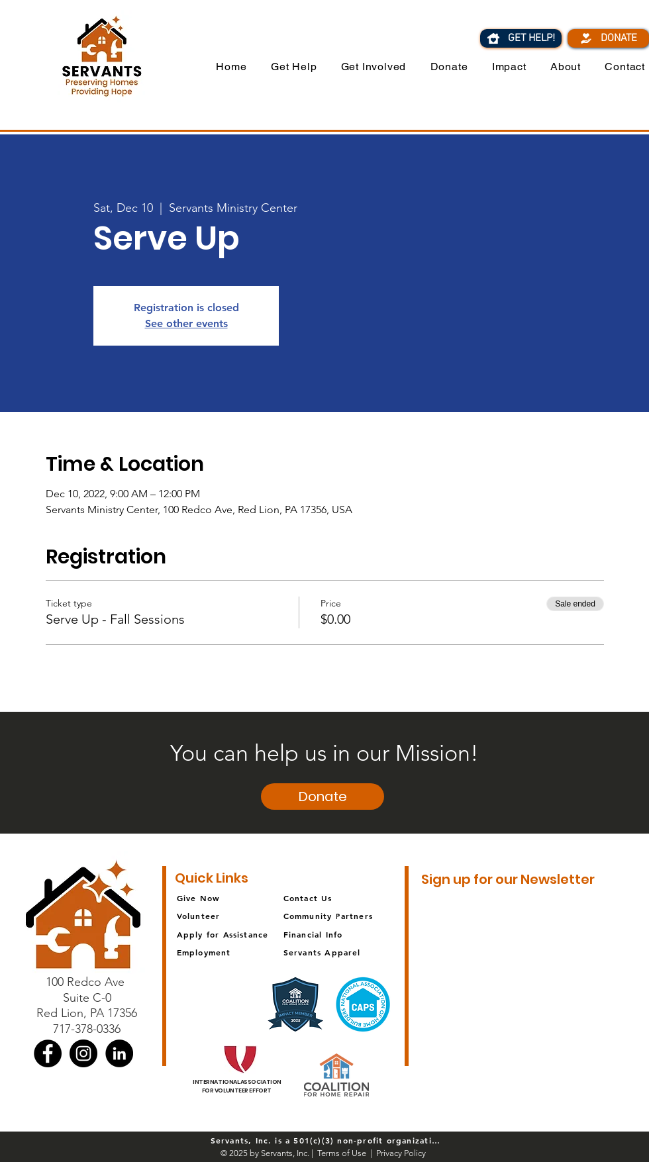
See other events (186, 323)
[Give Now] (238, 897)
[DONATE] (608, 38)
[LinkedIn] (119, 1053)
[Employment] (235, 952)
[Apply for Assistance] (235, 934)
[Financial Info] (332, 934)
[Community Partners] (341, 915)
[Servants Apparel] (341, 952)
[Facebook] (48, 1053)
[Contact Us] (339, 897)
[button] (365, 66)
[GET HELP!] (521, 38)
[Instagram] (83, 1053)
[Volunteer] (224, 915)
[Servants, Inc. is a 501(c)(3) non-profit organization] (325, 1140)
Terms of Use (341, 1153)
